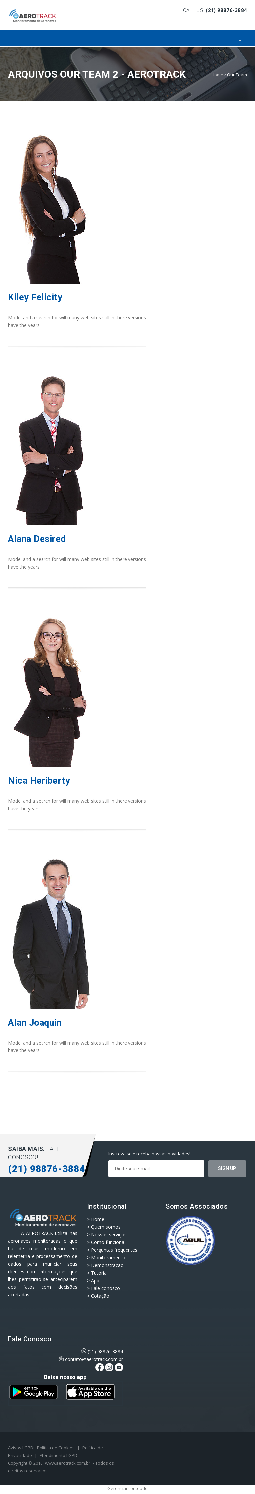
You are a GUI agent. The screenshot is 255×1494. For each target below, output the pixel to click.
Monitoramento (108, 1257)
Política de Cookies (56, 1448)
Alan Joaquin (34, 1022)
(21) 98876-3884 (105, 1351)
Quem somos (106, 1227)
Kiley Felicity (35, 297)
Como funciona (107, 1242)
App (95, 1280)
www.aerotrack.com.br (67, 1463)
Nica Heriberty (39, 780)
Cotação (100, 1296)
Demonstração (107, 1265)
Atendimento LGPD (58, 1455)
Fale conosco (105, 1288)
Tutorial (99, 1273)
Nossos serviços (109, 1234)
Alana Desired (37, 539)
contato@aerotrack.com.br (94, 1359)
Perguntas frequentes (114, 1250)
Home (217, 75)
